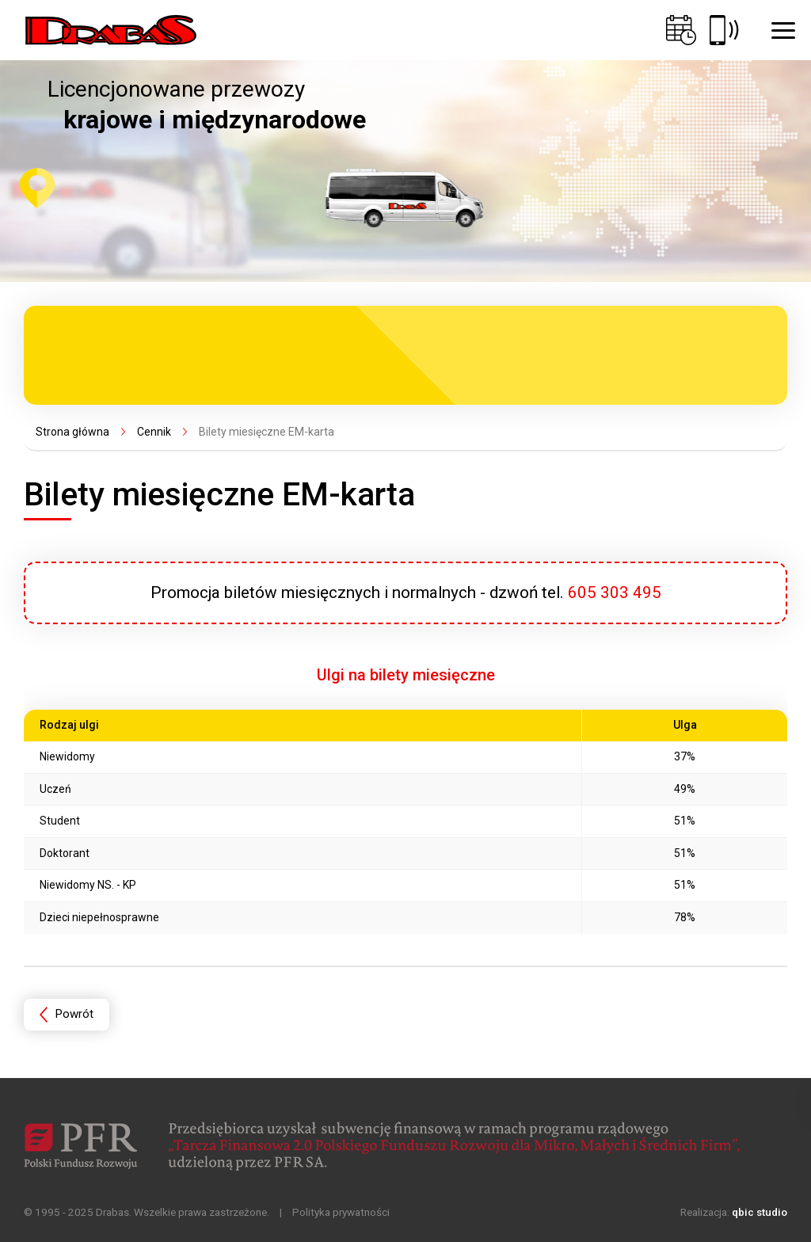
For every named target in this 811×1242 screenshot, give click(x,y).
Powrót (74, 1014)
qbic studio (759, 1212)
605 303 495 (614, 592)
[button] (783, 30)
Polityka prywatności (341, 1212)
